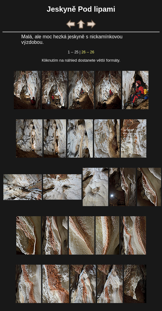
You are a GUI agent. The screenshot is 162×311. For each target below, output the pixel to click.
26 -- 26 (87, 52)
